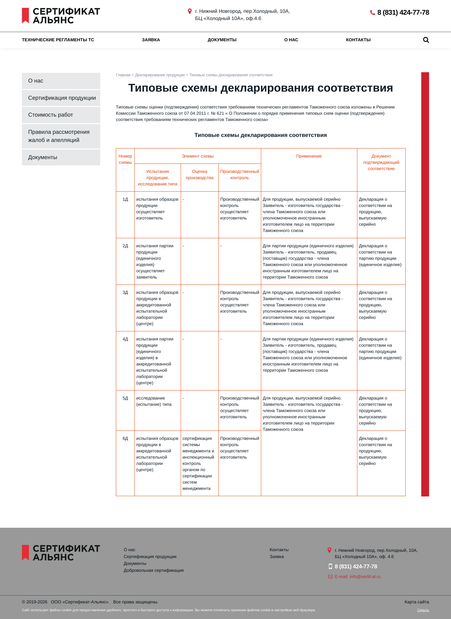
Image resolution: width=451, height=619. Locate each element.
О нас (291, 39)
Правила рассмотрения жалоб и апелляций (59, 136)
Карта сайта (417, 601)
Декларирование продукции (160, 75)
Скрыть (423, 610)
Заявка (151, 39)
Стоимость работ (50, 115)
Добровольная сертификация (154, 570)
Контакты (358, 39)
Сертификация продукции (62, 98)
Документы (222, 39)
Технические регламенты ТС (58, 39)
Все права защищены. (136, 601)
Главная (123, 75)
